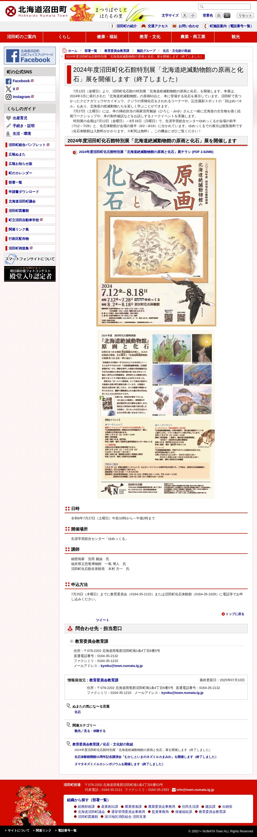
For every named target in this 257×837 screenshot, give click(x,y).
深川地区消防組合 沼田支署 (123, 817)
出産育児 (16, 118)
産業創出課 (107, 806)
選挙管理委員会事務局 (126, 812)
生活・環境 (18, 134)
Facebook (20, 82)
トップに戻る (232, 614)
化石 (78, 712)
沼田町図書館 (86, 817)
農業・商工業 (192, 36)
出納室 (225, 806)
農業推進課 (131, 806)
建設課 (208, 806)
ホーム (69, 51)
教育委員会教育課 (116, 50)
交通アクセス (154, 26)
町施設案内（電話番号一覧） (228, 26)
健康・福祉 (107, 36)
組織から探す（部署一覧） (89, 800)
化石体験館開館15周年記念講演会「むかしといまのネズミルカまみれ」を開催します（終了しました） (146, 756)
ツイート (102, 620)
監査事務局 (158, 812)
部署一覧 (91, 50)
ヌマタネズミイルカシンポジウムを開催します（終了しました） (120, 764)
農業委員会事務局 (159, 806)
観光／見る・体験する (90, 731)
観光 (236, 36)
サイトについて (17, 831)
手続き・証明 (20, 126)
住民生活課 (188, 806)
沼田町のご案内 (21, 36)
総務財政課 (84, 806)
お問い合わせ (185, 26)
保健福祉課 (181, 812)
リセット (245, 15)
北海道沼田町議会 (89, 812)
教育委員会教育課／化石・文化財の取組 (99, 744)
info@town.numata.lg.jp (193, 790)
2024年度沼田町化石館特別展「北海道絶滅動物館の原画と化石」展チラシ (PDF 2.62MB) (143, 152)
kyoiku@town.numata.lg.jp (122, 666)
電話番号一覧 (66, 831)
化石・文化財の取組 (177, 50)
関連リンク (42, 831)
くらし (64, 36)
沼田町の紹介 (123, 26)
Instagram (20, 97)
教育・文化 (150, 36)
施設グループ (146, 50)
